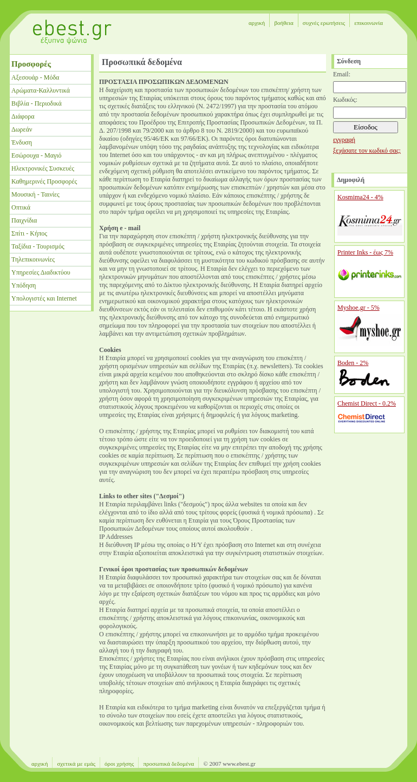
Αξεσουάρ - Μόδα (35, 77)
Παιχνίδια (24, 220)
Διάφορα (22, 116)
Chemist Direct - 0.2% (366, 403)
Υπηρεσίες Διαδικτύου (40, 272)
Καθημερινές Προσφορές (44, 181)
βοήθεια (283, 22)
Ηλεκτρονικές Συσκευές (42, 168)
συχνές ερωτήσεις (324, 22)
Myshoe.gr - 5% (358, 307)
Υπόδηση (23, 285)
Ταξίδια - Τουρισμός (37, 246)
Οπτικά (20, 207)
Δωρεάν (21, 129)
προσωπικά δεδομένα (168, 763)
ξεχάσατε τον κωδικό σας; (367, 150)
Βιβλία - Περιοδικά (36, 103)
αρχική (257, 22)
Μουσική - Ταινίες (35, 194)
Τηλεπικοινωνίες (33, 259)
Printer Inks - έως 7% (365, 252)
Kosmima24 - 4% (360, 197)
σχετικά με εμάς (76, 763)
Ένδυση (21, 142)
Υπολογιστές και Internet (44, 298)
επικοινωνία (368, 22)
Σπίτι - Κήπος (29, 233)
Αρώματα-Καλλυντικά (40, 90)
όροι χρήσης (119, 763)
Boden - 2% (352, 363)
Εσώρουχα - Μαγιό (36, 155)
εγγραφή (344, 140)
